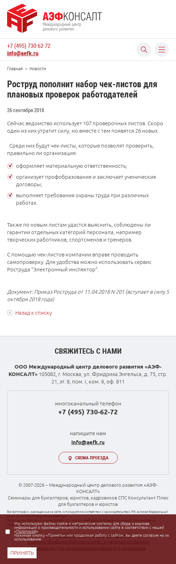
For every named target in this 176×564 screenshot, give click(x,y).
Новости (37, 68)
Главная (15, 68)
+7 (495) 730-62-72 (28, 45)
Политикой (26, 531)
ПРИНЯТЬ (22, 553)
